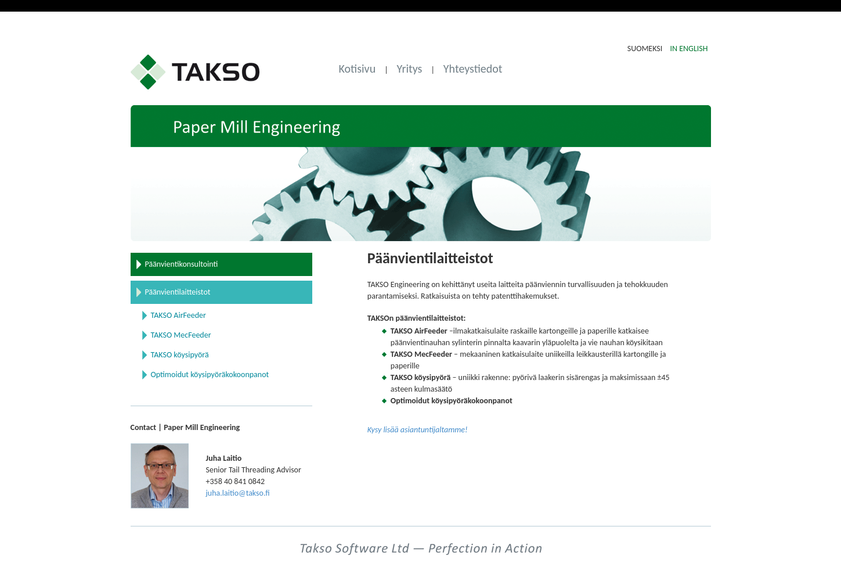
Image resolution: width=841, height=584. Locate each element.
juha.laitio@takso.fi (238, 493)
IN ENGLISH (689, 48)
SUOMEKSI (646, 48)
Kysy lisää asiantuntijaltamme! (417, 430)
